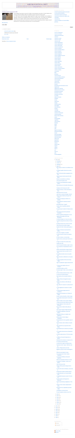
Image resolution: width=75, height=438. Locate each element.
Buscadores (56, 74)
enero (58, 403)
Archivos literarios (58, 58)
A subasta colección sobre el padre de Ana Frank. (65, 302)
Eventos (56, 99)
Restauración (57, 141)
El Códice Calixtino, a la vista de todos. (63, 237)
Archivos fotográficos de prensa (60, 55)
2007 (57, 412)
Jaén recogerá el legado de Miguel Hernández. (64, 309)
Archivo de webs (57, 41)
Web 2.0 (56, 148)
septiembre (59, 164)
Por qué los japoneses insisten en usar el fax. (64, 392)
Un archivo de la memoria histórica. (62, 274)
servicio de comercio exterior (9, 31)
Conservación (57, 81)
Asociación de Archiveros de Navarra (61, 14)
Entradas (57, 423)
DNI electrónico (57, 82)
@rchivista (56, 21)
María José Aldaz (57, 430)
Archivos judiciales (58, 56)
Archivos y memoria (58, 69)
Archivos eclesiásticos (58, 52)
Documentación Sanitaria (59, 91)
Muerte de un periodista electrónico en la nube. (64, 359)
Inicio (28, 38)
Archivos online (57, 62)
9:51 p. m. (6, 34)
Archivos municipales (58, 61)
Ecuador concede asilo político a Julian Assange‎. (64, 296)
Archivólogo (57, 17)
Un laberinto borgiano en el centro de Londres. (64, 219)
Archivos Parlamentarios (59, 42)
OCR (55, 128)
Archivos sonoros (57, 65)
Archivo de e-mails (58, 39)
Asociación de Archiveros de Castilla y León (62, 16)
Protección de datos (58, 137)
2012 (57, 159)
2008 (57, 410)
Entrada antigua (49, 38)
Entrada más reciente (5, 38)
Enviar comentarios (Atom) (11, 41)
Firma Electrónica (57, 107)
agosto (58, 166)
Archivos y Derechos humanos (60, 68)
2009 (57, 409)
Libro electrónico (57, 121)
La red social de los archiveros (60, 13)
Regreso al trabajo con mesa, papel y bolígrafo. (64, 300)
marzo (58, 400)
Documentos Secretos (58, 92)
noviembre (58, 161)
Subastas (56, 147)
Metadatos (56, 122)
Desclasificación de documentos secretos (61, 85)
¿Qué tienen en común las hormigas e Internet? (64, 194)
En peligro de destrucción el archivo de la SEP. (64, 223)
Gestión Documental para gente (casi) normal (62, 11)
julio (57, 394)
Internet (56, 117)
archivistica (57, 432)
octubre (58, 162)
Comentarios (57, 425)
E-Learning (56, 95)
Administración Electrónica (59, 35)
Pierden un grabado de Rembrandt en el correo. (64, 214)
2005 (57, 415)
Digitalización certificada (59, 88)
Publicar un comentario (6, 37)
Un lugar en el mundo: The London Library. (64, 241)
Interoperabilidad (57, 118)
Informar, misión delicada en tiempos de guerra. (64, 249)
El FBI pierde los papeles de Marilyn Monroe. (64, 371)
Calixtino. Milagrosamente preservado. (63, 347)
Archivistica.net (37, 4)
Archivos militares (58, 59)
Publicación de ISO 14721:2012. (62, 192)
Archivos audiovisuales (58, 45)
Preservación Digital (58, 134)
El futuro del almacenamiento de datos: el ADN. (64, 272)
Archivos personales (58, 64)
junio (58, 395)
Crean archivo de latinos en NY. (62, 180)
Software (56, 142)
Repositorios (57, 140)
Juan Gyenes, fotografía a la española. (63, 232)
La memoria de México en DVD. (62, 268)
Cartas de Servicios (58, 75)
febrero (58, 402)
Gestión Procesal (57, 111)
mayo (58, 397)
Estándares (56, 98)
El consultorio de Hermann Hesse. (62, 341)
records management (58, 154)
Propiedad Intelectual (58, 135)
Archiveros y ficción (58, 38)
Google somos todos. (60, 243)
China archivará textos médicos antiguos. (63, 225)
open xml (56, 151)
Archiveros (56, 36)
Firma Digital (57, 105)
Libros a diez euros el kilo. (61, 364)
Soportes (56, 145)
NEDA (56, 125)
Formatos (56, 108)
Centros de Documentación (59, 78)
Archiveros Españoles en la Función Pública (62, 20)
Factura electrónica (58, 104)
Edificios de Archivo (58, 97)
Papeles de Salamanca (58, 130)
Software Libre (57, 144)
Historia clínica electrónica (59, 115)
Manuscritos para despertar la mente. (63, 352)
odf (55, 150)
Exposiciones (57, 101)
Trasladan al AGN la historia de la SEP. (9, 11)
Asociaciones (57, 71)
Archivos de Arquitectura (59, 46)
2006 (57, 414)
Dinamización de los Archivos (59, 89)
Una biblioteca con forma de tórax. (62, 390)
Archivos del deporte (58, 51)
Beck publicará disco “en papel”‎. (62, 204)
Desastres (56, 84)
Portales (56, 132)
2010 (57, 407)
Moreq (56, 124)
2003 (57, 417)
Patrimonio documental (58, 131)
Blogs (55, 72)
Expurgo (56, 102)
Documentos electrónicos (59, 94)
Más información (5, 22)
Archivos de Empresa (58, 48)
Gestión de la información (59, 112)
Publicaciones (57, 138)
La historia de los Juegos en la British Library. (64, 343)
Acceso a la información (58, 32)
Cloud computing (57, 79)
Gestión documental (58, 114)
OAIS (55, 127)
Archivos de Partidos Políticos (59, 49)
